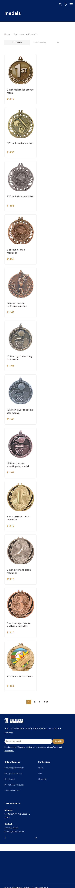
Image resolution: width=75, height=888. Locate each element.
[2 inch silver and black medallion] (20, 550)
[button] (71, 4)
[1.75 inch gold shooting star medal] (20, 337)
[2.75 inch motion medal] (20, 657)
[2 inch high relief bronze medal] (20, 70)
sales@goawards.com (14, 831)
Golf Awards (9, 779)
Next (46, 702)
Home (7, 34)
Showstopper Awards (14, 768)
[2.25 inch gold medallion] (20, 123)
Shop (40, 768)
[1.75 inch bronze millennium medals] (20, 284)
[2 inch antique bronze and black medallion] (20, 604)
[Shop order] (45, 43)
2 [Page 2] (34, 702)
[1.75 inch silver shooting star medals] (20, 390)
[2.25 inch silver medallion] (20, 177)
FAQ (40, 773)
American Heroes (12, 790)
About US (42, 779)
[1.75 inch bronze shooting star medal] (20, 444)
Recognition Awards (13, 773)
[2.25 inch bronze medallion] (20, 230)
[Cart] (65, 4)
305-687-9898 (11, 828)
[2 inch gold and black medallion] (20, 497)
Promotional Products (14, 785)
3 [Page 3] (39, 702)
